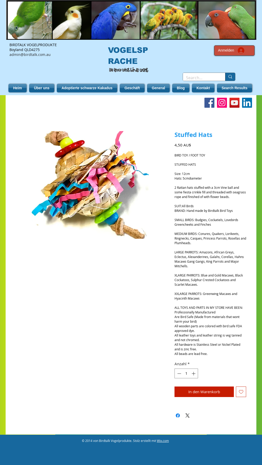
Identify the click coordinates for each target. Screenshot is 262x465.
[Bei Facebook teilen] (178, 415)
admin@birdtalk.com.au (30, 54)
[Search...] (200, 78)
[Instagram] (222, 103)
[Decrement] (178, 373)
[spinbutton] (186, 373)
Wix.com (163, 441)
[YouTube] (234, 103)
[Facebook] (209, 103)
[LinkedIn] (247, 103)
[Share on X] (187, 415)
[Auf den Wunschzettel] (241, 392)
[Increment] (194, 373)
